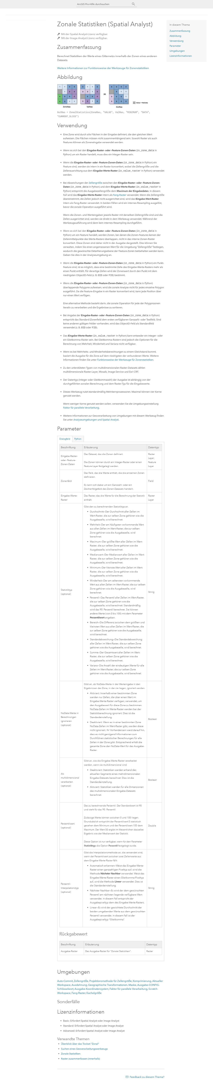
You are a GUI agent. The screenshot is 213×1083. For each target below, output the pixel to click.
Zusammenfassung (180, 30)
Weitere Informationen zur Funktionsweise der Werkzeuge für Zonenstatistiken (103, 68)
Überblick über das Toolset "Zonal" (80, 1043)
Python (77, 438)
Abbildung (175, 35)
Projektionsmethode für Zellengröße (110, 980)
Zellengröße (95, 182)
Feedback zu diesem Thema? (147, 1076)
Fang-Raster (119, 194)
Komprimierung (142, 980)
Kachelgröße (94, 992)
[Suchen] (133, 4)
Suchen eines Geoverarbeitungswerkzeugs (84, 1048)
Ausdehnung (79, 984)
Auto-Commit (65, 980)
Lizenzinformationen (181, 55)
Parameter (175, 45)
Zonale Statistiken (70, 1053)
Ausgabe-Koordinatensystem (91, 988)
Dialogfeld (64, 438)
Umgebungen (177, 50)
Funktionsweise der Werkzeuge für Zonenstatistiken (125, 359)
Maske (132, 984)
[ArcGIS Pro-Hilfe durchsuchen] (103, 4)
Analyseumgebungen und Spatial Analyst (96, 419)
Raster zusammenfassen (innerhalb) (80, 1058)
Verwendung (176, 40)
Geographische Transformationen (107, 984)
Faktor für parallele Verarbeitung (81, 407)
